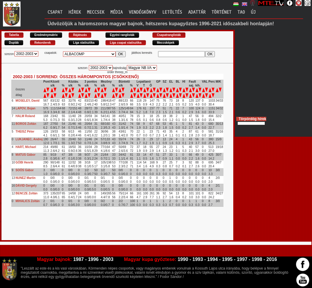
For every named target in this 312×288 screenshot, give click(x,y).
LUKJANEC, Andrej (28, 139)
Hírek (74, 12)
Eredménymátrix (46, 35)
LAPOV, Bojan (25, 108)
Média (116, 12)
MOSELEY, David (27, 100)
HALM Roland (25, 116)
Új (253, 12)
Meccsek (95, 12)
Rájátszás (80, 35)
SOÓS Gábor (24, 170)
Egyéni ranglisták (122, 35)
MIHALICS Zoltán (27, 201)
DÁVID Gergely (26, 185)
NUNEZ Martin (25, 178)
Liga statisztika (83, 42)
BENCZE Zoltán (26, 193)
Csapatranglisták (169, 35)
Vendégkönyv (142, 12)
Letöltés (172, 12)
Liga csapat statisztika (125, 42)
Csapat (55, 12)
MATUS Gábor (25, 154)
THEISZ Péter (24, 131)
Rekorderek (42, 42)
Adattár (197, 12)
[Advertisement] (109, 226)
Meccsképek (165, 42)
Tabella (14, 35)
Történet (221, 12)
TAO (241, 12)
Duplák (14, 42)
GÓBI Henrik (24, 162)
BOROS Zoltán (25, 123)
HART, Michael (25, 147)
